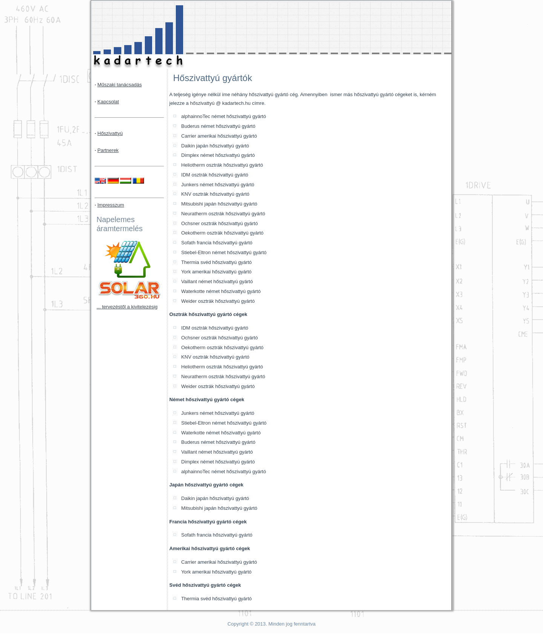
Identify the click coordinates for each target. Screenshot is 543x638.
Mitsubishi (191, 204)
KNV (185, 194)
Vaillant (188, 281)
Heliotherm (192, 165)
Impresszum (110, 205)
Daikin (187, 146)
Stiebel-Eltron (195, 252)
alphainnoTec (195, 116)
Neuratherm (193, 213)
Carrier (188, 136)
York (185, 272)
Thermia (189, 262)
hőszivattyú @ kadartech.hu (220, 103)
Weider (188, 301)
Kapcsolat (108, 101)
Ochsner (190, 223)
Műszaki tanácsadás (119, 84)
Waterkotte (192, 291)
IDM (185, 175)
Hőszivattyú (110, 133)
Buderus (189, 126)
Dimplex (189, 155)
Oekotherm (193, 233)
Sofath (187, 242)
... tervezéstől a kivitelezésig (127, 307)
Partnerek (107, 150)
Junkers (189, 184)
